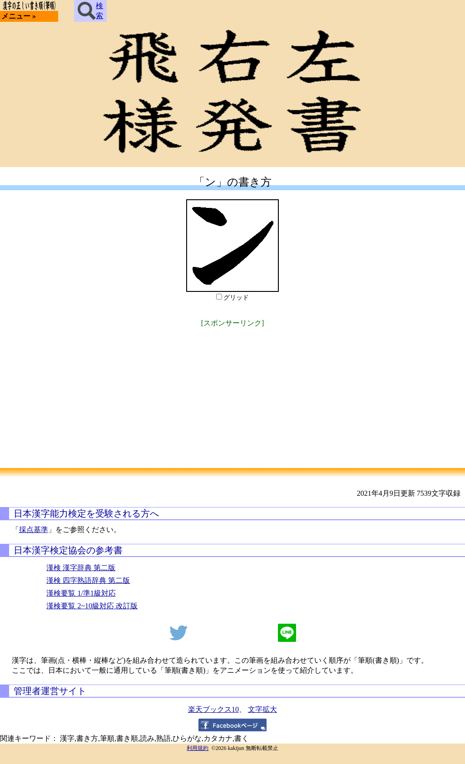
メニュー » (18, 16)
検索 (90, 11)
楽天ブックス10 (213, 709)
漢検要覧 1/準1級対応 (80, 593)
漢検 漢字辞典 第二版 (80, 568)
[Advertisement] (232, 393)
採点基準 (33, 529)
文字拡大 (262, 709)
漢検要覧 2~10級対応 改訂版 (92, 606)
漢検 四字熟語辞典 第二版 (88, 580)
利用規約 (197, 748)
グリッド (236, 297)
